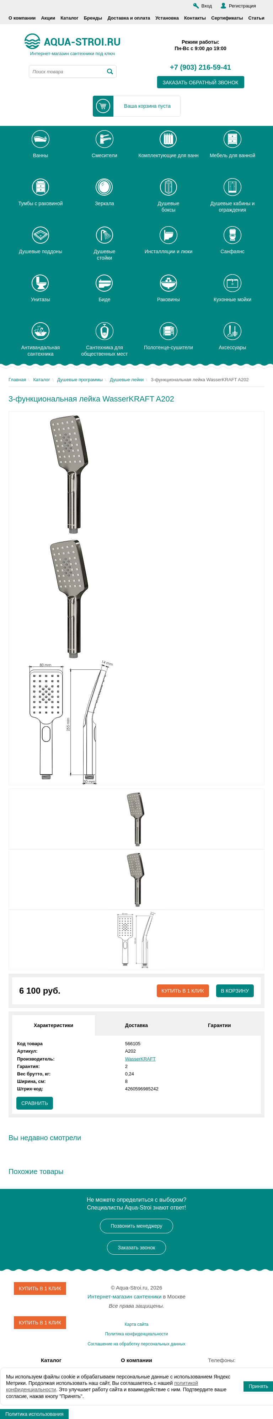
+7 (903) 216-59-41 (200, 67)
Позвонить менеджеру (136, 1226)
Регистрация (242, 6)
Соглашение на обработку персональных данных (136, 1343)
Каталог (69, 18)
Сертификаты (227, 18)
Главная (17, 379)
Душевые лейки (127, 379)
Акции (48, 18)
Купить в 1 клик (182, 991)
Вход (207, 6)
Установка (167, 18)
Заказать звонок (136, 1247)
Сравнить (34, 1103)
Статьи (256, 18)
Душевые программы (80, 379)
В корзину (235, 991)
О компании (22, 18)
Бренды (93, 18)
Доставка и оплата (128, 18)
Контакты (195, 18)
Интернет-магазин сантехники (124, 1296)
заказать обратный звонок (201, 82)
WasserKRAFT (140, 1059)
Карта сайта (137, 1324)
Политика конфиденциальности (136, 1334)
